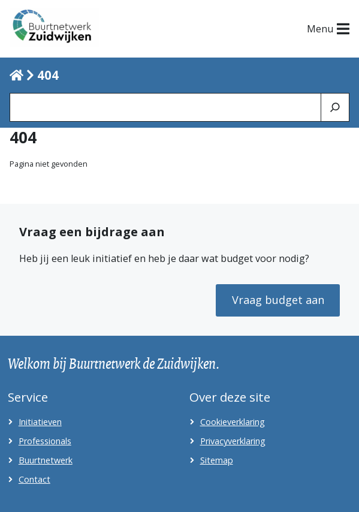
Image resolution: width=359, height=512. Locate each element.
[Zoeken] (335, 107)
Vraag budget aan (278, 300)
